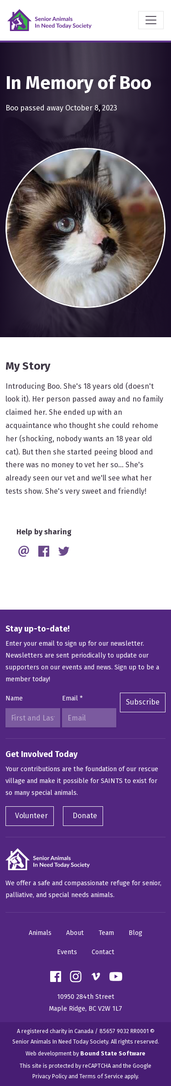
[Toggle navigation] (151, 20)
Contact (103, 952)
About (75, 933)
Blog (135, 933)
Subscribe (143, 702)
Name (14, 698)
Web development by (85, 1053)
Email (72, 698)
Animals (40, 933)
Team (106, 933)
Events (67, 952)
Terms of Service (101, 1076)
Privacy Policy (49, 1076)
